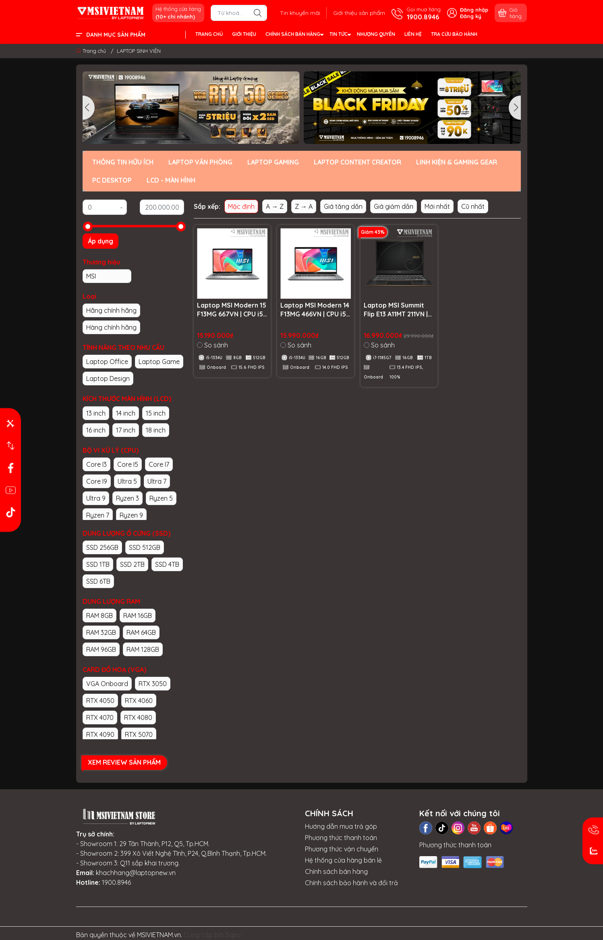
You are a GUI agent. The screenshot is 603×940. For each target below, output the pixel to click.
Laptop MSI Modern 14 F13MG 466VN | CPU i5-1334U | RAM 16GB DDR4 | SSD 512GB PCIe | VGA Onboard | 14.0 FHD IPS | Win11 (314, 310)
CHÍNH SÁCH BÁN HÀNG (294, 35)
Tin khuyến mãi (300, 13)
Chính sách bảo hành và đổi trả (351, 883)
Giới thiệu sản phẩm (359, 13)
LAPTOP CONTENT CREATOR (357, 162)
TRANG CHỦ (209, 34)
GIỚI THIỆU (244, 34)
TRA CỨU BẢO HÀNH (454, 34)
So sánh (212, 345)
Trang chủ (92, 51)
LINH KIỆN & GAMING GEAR (456, 162)
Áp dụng (100, 241)
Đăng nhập (474, 9)
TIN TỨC (339, 35)
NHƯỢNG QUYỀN (376, 34)
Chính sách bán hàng (336, 871)
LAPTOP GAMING (273, 162)
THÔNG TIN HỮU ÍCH (122, 162)
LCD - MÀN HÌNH (171, 180)
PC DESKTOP (112, 180)
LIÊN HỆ (413, 34)
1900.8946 (116, 882)
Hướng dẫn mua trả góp (341, 826)
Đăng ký (470, 16)
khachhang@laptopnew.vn (136, 873)
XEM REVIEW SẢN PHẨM (124, 762)
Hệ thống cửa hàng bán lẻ (343, 860)
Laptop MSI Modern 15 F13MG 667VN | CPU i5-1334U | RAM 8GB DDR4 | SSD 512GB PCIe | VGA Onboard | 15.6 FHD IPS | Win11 (232, 310)
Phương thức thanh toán (341, 838)
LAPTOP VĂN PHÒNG (200, 162)
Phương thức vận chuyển (341, 849)
